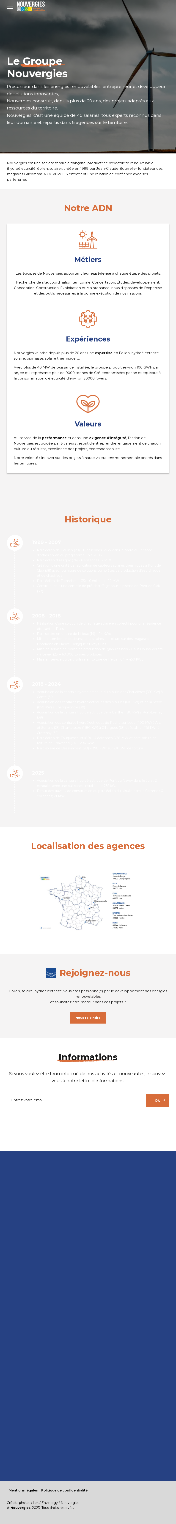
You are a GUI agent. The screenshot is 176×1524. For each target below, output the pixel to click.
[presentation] (42, 1119)
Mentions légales (23, 1490)
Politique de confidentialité (64, 1490)
